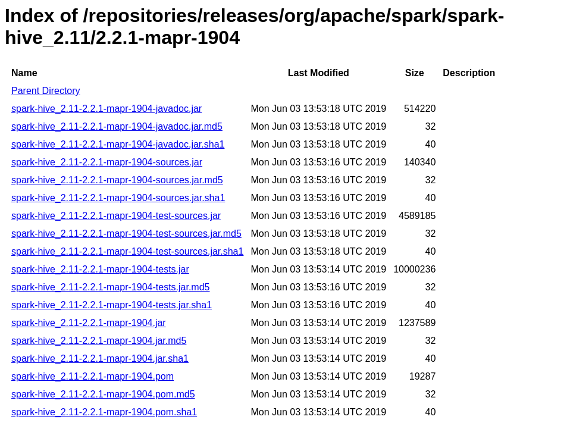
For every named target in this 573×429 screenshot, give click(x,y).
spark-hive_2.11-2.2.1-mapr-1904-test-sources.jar (116, 216)
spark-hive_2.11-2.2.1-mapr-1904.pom (92, 376)
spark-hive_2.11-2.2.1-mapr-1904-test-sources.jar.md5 (126, 233)
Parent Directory (45, 91)
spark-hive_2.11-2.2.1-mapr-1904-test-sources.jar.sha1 (127, 251)
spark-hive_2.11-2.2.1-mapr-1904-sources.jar (106, 162)
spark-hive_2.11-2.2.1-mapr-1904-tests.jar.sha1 (111, 305)
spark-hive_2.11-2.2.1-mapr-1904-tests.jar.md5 (110, 287)
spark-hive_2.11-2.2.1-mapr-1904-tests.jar (100, 269)
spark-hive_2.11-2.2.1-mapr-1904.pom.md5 (103, 394)
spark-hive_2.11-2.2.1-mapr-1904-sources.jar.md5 (117, 180)
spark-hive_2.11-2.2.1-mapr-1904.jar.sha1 (100, 358)
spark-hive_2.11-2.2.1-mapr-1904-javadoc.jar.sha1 (117, 144)
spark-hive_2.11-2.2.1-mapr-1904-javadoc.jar (106, 109)
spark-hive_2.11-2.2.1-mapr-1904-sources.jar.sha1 (118, 198)
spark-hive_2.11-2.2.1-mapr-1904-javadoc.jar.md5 (117, 126)
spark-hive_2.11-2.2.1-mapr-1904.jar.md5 (98, 341)
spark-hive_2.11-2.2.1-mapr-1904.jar (88, 323)
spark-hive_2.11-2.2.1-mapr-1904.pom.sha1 (104, 412)
